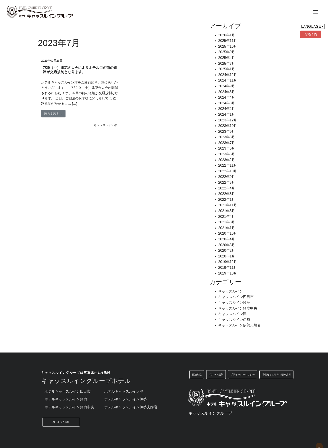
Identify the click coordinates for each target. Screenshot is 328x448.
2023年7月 (226, 143)
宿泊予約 (311, 34)
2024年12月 (227, 75)
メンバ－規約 (216, 374)
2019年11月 (227, 267)
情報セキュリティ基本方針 (276, 374)
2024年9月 (226, 86)
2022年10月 (227, 171)
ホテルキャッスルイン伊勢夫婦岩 (130, 407)
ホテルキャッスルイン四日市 (67, 391)
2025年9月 (226, 52)
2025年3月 (226, 63)
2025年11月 (227, 41)
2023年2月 (226, 160)
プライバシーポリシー (242, 374)
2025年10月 (227, 46)
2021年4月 (226, 216)
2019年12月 (227, 262)
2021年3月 (226, 222)
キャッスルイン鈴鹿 (234, 302)
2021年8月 (226, 211)
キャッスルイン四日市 (236, 297)
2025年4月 (226, 58)
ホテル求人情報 (60, 422)
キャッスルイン (230, 291)
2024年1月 (226, 114)
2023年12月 (227, 120)
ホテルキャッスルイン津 (123, 391)
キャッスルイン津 (232, 314)
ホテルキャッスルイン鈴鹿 (65, 399)
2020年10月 (227, 233)
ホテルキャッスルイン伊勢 (125, 399)
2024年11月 (227, 80)
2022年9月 (226, 177)
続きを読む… (53, 113)
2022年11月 (227, 165)
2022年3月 (226, 194)
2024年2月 (226, 109)
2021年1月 (226, 228)
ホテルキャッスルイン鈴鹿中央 (69, 407)
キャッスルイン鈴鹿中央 (237, 308)
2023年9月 (226, 131)
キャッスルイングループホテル (86, 380)
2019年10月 (227, 273)
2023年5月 (226, 154)
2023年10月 (227, 126)
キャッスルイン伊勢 (234, 319)
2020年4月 (226, 239)
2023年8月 (226, 137)
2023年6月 (226, 148)
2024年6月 (226, 92)
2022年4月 (226, 188)
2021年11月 (227, 205)
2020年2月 (226, 250)
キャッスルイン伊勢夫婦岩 (239, 325)
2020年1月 (226, 256)
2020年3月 (226, 245)
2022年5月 (226, 182)
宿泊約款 (197, 374)
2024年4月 (226, 97)
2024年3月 (226, 103)
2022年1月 (226, 199)
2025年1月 (226, 69)
